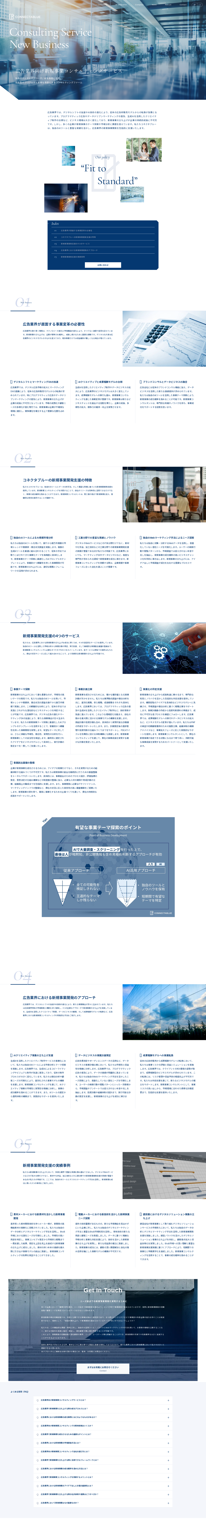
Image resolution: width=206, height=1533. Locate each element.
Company (139, 5)
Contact (183, 5)
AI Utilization (121, 5)
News (154, 5)
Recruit (168, 5)
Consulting (102, 5)
